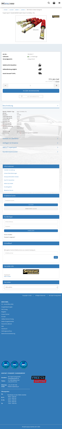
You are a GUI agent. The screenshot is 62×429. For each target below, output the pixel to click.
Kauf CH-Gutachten (9, 180)
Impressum (4, 328)
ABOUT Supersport (10, 147)
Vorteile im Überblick (10, 138)
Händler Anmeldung (9, 170)
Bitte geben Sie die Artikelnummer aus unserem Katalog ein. (20, 250)
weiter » (17, 9)
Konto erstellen (8, 234)
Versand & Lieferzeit (6, 324)
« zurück (11, 9)
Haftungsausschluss (6, 331)
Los (56, 257)
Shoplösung (25, 427)
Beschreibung (8, 106)
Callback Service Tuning (7, 319)
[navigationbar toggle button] (59, 2)
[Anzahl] (31, 86)
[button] (5, 86)
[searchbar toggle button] (48, 2)
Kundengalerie (8, 187)
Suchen (31, 205)
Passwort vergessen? (9, 237)
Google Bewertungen (6, 307)
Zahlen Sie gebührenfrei (7, 321)
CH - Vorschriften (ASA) (7, 304)
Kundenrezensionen (10, 152)
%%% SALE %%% (8, 183)
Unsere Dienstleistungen (10, 173)
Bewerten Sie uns (8, 190)
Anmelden (31, 230)
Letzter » (23, 9)
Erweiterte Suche (31, 208)
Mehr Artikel (7, 276)
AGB (2, 326)
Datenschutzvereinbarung (8, 333)
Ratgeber (3, 312)
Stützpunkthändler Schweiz (11, 177)
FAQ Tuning (4, 309)
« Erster (5, 9)
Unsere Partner (5, 314)
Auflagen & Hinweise (10, 143)
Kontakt (3, 316)
